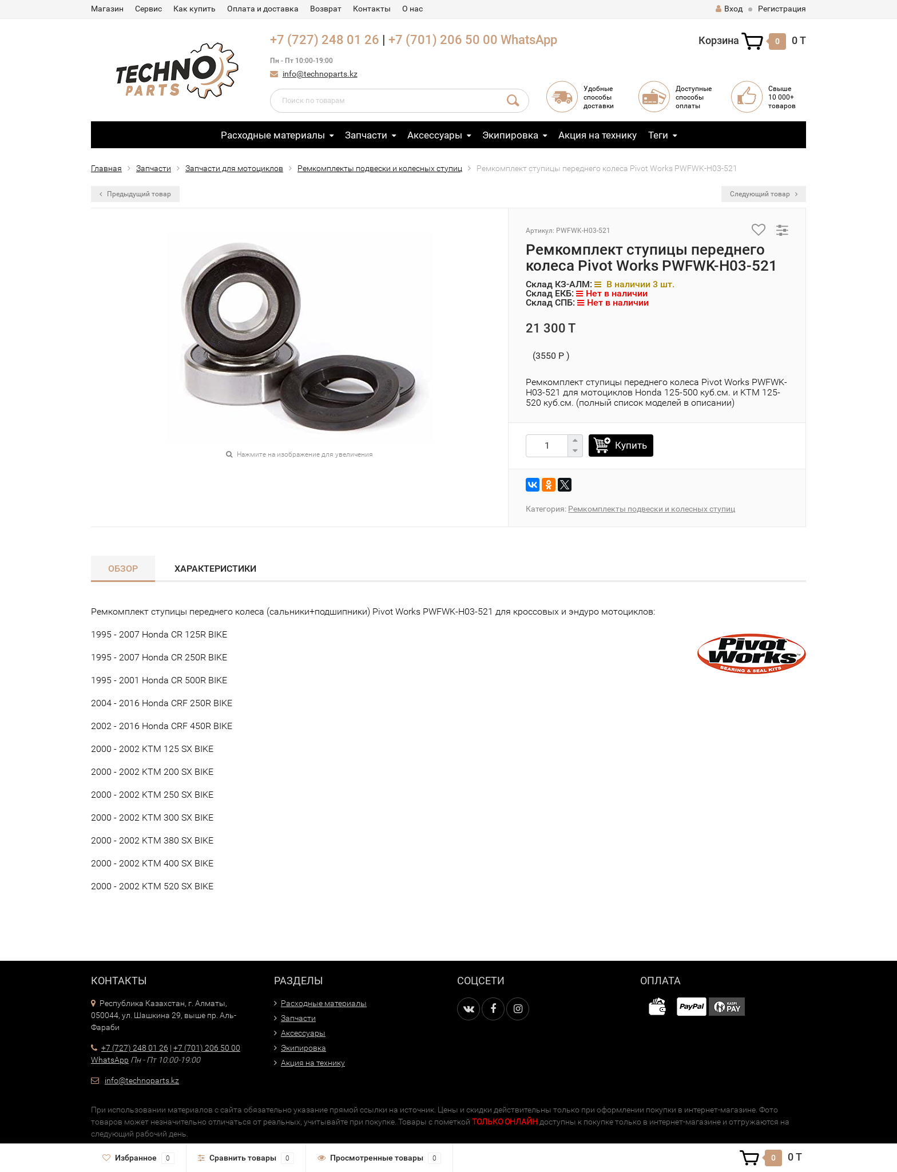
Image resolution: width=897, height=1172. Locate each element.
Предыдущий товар (135, 194)
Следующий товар (763, 194)
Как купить (194, 8)
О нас (412, 8)
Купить (631, 445)
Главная (106, 168)
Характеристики (215, 568)
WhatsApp (529, 40)
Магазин (107, 8)
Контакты (372, 8)
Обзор (123, 568)
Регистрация (782, 8)
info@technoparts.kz (320, 73)
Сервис (148, 8)
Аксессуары (434, 135)
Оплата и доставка (263, 8)
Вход (729, 8)
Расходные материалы (273, 135)
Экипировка (510, 135)
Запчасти (366, 135)
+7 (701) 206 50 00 (443, 40)
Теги (658, 135)
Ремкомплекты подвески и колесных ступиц (379, 168)
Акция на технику (597, 135)
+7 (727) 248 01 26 (324, 40)
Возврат (326, 8)
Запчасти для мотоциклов (234, 168)
